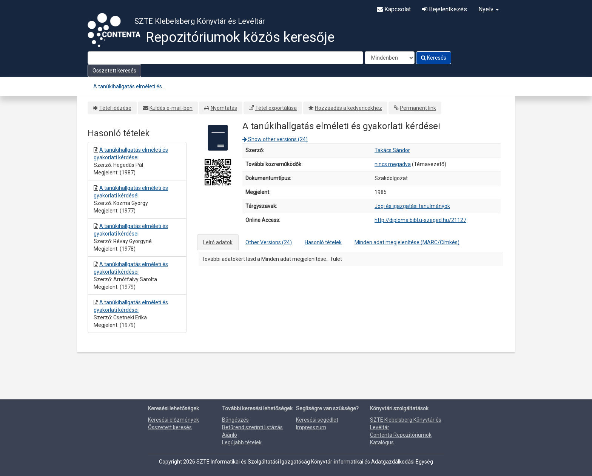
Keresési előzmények (173, 420)
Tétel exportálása (276, 108)
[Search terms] (225, 57)
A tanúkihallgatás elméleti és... (129, 86)
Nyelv (488, 9)
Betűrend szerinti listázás (252, 427)
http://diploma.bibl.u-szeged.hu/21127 (420, 220)
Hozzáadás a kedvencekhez (348, 108)
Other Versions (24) (268, 242)
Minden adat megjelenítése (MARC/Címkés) (407, 242)
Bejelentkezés (444, 9)
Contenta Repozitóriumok (401, 435)
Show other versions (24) (275, 139)
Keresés (433, 58)
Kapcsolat (394, 9)
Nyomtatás (224, 108)
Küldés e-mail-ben (171, 108)
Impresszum (311, 427)
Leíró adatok (218, 242)
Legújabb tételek (242, 442)
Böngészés (235, 420)
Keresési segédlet (317, 420)
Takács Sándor (392, 150)
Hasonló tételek (323, 242)
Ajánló (229, 435)
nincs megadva (393, 164)
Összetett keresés (114, 71)
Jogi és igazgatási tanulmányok (412, 206)
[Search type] (390, 57)
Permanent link (418, 108)
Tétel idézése (115, 108)
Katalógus (382, 442)
